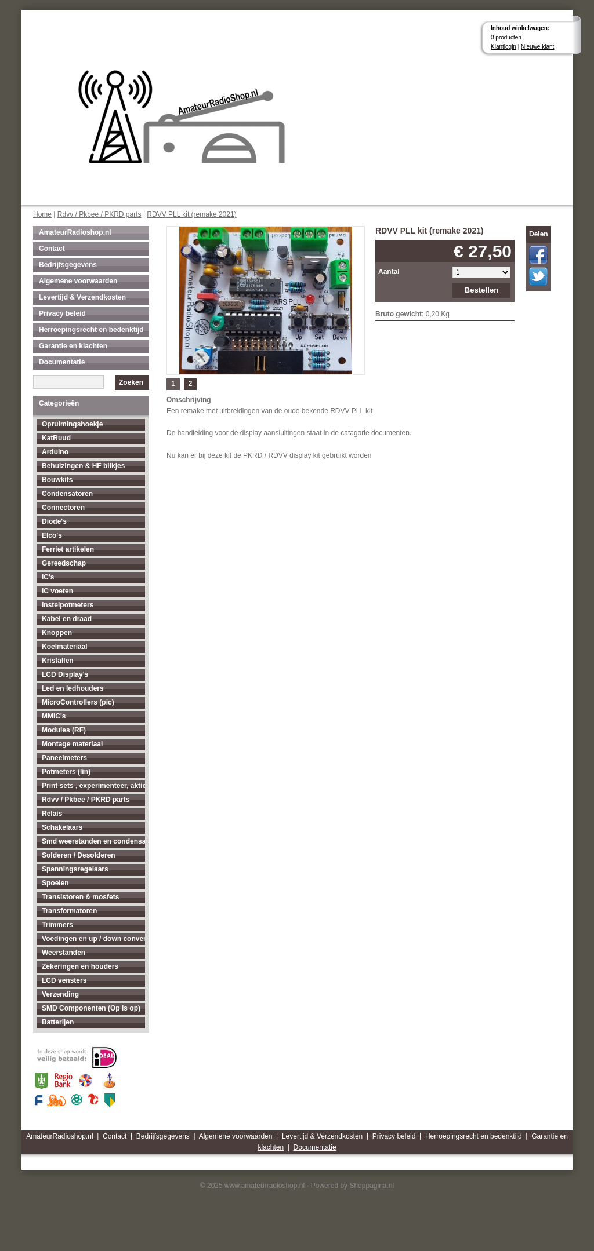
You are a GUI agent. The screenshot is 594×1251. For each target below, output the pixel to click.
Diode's (54, 521)
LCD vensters (64, 980)
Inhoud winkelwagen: (520, 28)
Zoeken (131, 382)
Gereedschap (64, 563)
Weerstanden (63, 953)
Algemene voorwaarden (78, 281)
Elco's (52, 535)
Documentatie (62, 362)
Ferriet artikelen (68, 549)
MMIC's (54, 716)
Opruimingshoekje (72, 424)
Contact (52, 249)
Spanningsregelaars (75, 869)
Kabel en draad (67, 619)
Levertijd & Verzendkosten (82, 297)
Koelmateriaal (65, 647)
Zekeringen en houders (80, 966)
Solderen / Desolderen (78, 855)
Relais (52, 813)
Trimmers (57, 925)
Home (42, 214)
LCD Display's (65, 674)
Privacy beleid (62, 313)
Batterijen (58, 1022)
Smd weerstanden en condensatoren (93, 841)
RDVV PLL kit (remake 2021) (191, 214)
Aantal (389, 272)
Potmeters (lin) (66, 772)
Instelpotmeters (67, 605)
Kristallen (58, 660)
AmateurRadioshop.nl (75, 232)
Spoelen (55, 883)
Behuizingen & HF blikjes (83, 466)
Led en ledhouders (73, 688)
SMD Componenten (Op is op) (91, 1008)
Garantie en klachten (73, 346)
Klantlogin (503, 46)
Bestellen (482, 290)
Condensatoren (67, 494)
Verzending (60, 994)
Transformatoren (69, 911)
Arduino (55, 452)
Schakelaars (62, 827)
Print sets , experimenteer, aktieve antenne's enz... (93, 786)
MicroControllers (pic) (78, 702)
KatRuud (56, 438)
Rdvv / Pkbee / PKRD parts (99, 214)
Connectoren (63, 508)
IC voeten (57, 591)
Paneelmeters (64, 758)
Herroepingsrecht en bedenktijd (91, 330)
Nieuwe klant (537, 46)
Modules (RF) (64, 730)
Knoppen (57, 633)
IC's (48, 577)
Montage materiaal (72, 744)
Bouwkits (57, 480)
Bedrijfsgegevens (68, 265)
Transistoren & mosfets (80, 897)
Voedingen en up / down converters (93, 939)
